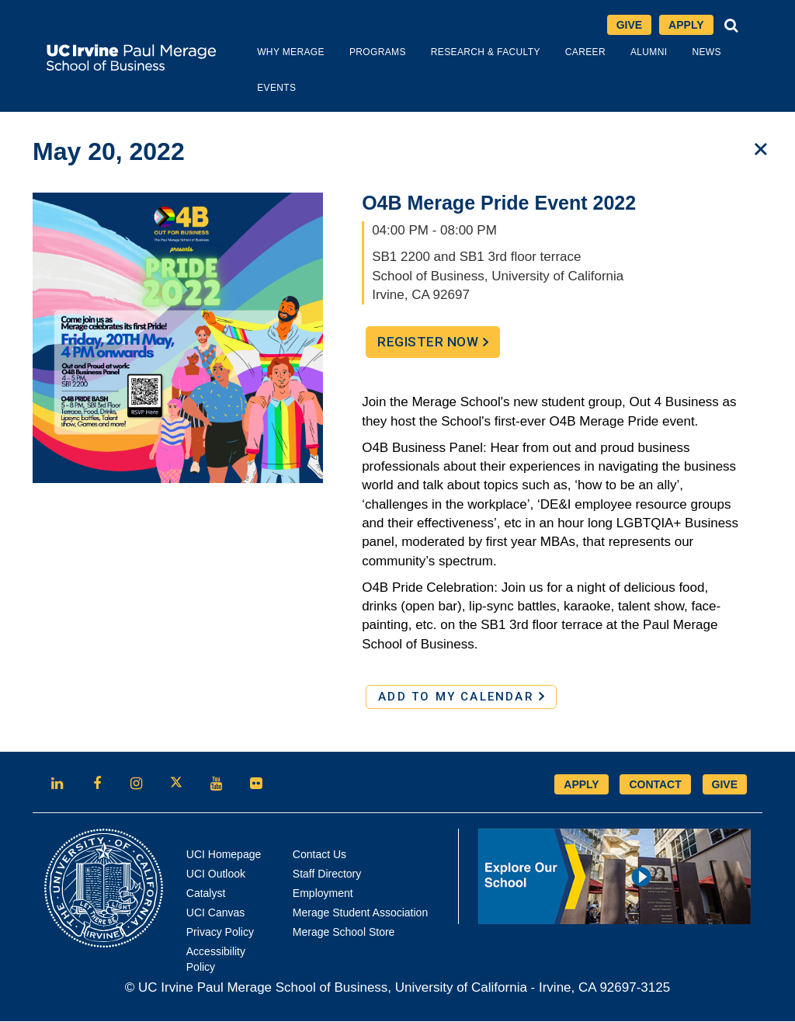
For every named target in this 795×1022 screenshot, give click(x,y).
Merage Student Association (360, 913)
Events (257, 88)
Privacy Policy (220, 932)
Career (566, 52)
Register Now (438, 346)
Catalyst (206, 894)
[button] (731, 25)
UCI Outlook (215, 874)
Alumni (629, 52)
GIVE (725, 785)
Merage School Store (344, 932)
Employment (323, 894)
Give (629, 25)
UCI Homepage (224, 855)
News (686, 52)
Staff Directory (327, 874)
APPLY (581, 785)
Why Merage (271, 52)
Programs (358, 52)
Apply (690, 26)
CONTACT (655, 785)
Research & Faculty (466, 52)
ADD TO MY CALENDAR (461, 697)
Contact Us (319, 855)
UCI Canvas (215, 913)
